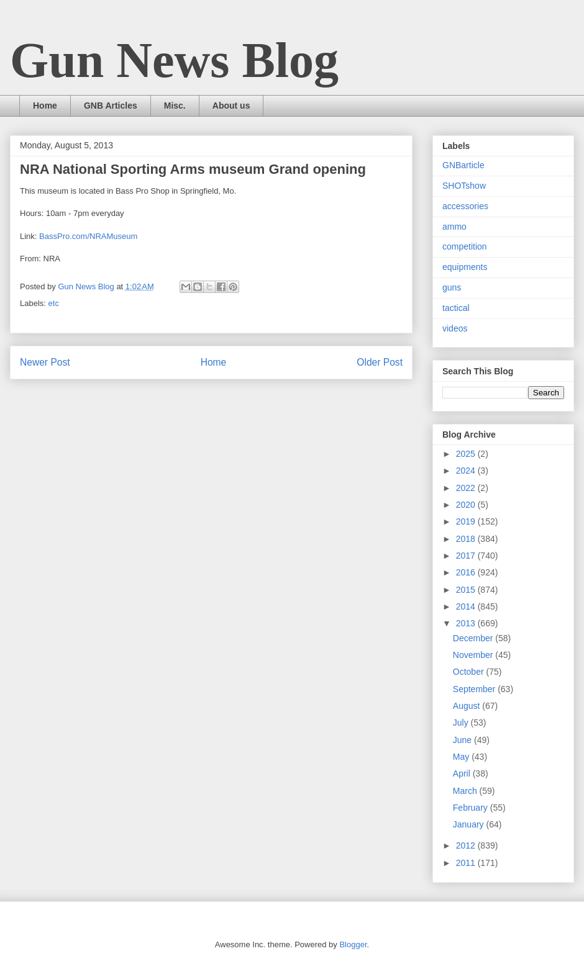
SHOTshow (464, 186)
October (469, 672)
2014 (467, 606)
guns (451, 287)
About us (231, 105)
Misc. (175, 105)
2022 (467, 488)
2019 (467, 521)
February (471, 808)
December (474, 638)
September (475, 689)
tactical (456, 308)
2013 (467, 623)
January (469, 824)
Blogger (353, 944)
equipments (464, 267)
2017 (467, 556)
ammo (454, 227)
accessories (465, 206)
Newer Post (45, 362)
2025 (467, 454)
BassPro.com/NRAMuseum (88, 236)
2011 (467, 863)
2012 (467, 845)
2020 (467, 505)
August (467, 706)
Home (45, 105)
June (463, 740)
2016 (467, 572)
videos (454, 328)
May (462, 757)
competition (464, 246)
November (474, 655)
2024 (467, 470)
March (466, 791)
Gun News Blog (174, 60)
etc (53, 303)
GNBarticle (463, 165)
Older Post (380, 362)
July (462, 723)
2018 (467, 539)
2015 (467, 590)
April (463, 773)
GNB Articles (110, 105)
